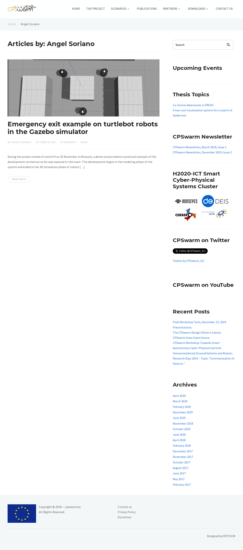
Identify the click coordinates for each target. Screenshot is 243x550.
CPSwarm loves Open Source (191, 338)
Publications (147, 8)
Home (76, 8)
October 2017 (181, 462)
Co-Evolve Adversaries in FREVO (193, 105)
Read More (19, 179)
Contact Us (224, 8)
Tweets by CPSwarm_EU (188, 261)
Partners (170, 8)
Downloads (196, 8)
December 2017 (183, 451)
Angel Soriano (21, 142)
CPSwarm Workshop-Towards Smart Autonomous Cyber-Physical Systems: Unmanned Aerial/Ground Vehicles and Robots (203, 348)
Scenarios (118, 8)
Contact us (125, 507)
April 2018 (179, 440)
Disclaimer (125, 517)
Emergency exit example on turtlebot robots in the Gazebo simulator (83, 128)
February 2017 (182, 484)
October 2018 (181, 429)
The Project (95, 8)
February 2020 (182, 407)
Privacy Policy (127, 512)
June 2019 (179, 418)
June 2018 (179, 434)
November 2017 (183, 457)
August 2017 (181, 468)
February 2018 (182, 445)
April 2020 (179, 396)
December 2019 (183, 412)
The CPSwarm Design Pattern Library (197, 332)
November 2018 (183, 423)
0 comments (68, 142)
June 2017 (179, 473)
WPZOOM (229, 536)
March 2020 (180, 401)
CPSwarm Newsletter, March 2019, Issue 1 (199, 147)
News (84, 142)
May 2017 (179, 479)
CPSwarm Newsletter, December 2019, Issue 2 (202, 152)
